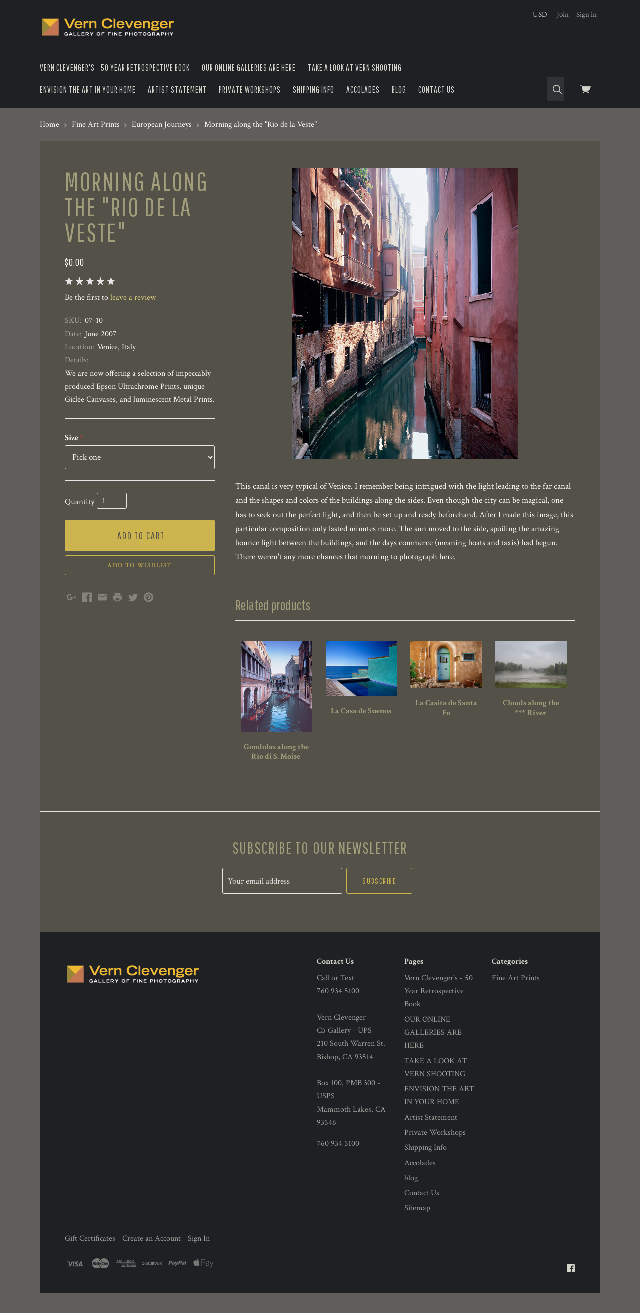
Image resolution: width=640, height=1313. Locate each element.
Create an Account (151, 1238)
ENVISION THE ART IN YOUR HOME (88, 89)
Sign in (586, 14)
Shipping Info (313, 89)
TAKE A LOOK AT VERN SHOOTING (355, 67)
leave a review (133, 297)
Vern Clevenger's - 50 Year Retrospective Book (115, 67)
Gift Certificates (90, 1238)
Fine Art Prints (516, 978)
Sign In (199, 1238)
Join (563, 14)
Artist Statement (177, 89)
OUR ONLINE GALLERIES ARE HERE (249, 67)
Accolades (363, 89)
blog (399, 89)
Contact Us (436, 89)
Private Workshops (250, 89)
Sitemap (417, 1208)
